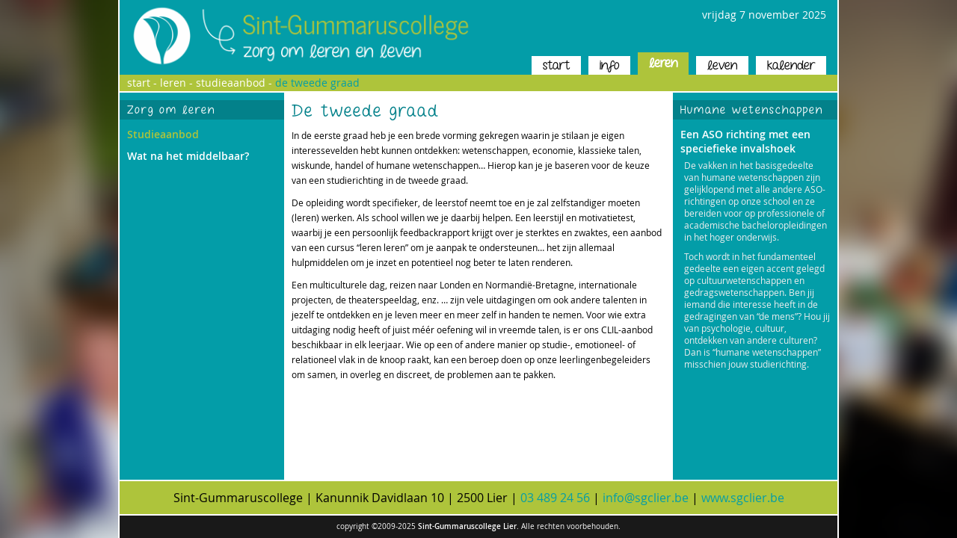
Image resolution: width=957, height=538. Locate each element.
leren (663, 63)
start (556, 65)
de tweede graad (317, 82)
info (609, 65)
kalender (791, 65)
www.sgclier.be (742, 497)
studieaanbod (230, 82)
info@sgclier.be (646, 497)
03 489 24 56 (555, 497)
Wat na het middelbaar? (188, 156)
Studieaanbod (163, 134)
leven (722, 65)
